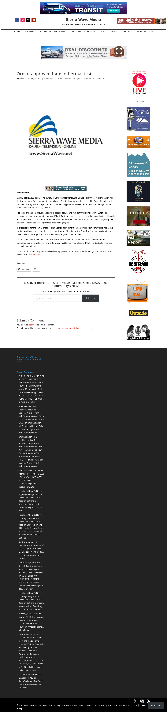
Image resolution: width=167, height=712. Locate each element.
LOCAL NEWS (29, 32)
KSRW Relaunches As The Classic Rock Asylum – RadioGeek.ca (30, 677)
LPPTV (101, 32)
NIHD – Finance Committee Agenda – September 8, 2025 (28, 483)
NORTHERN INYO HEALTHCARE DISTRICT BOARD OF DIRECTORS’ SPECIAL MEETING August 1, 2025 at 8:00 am (31, 582)
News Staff (24, 78)
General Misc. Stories (53, 78)
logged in (32, 324)
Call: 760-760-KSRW (144, 32)
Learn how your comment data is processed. (72, 328)
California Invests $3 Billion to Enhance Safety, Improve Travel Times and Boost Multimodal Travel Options (31, 531)
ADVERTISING (127, 32)
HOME (17, 32)
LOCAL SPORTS (44, 32)
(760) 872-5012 (34, 254)
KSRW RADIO (90, 32)
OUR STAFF (112, 32)
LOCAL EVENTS (61, 32)
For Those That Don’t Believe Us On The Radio (31, 684)
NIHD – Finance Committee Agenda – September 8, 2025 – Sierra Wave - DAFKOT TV (31, 473)
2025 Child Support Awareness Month (31, 555)
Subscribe (91, 298)
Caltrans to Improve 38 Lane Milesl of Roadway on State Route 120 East (31, 606)
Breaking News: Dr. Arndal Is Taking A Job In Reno (31, 626)
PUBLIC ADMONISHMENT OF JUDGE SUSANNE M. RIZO (31, 398)
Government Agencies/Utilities (77, 78)
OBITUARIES (76, 32)
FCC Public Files (138, 101)
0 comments (98, 78)
